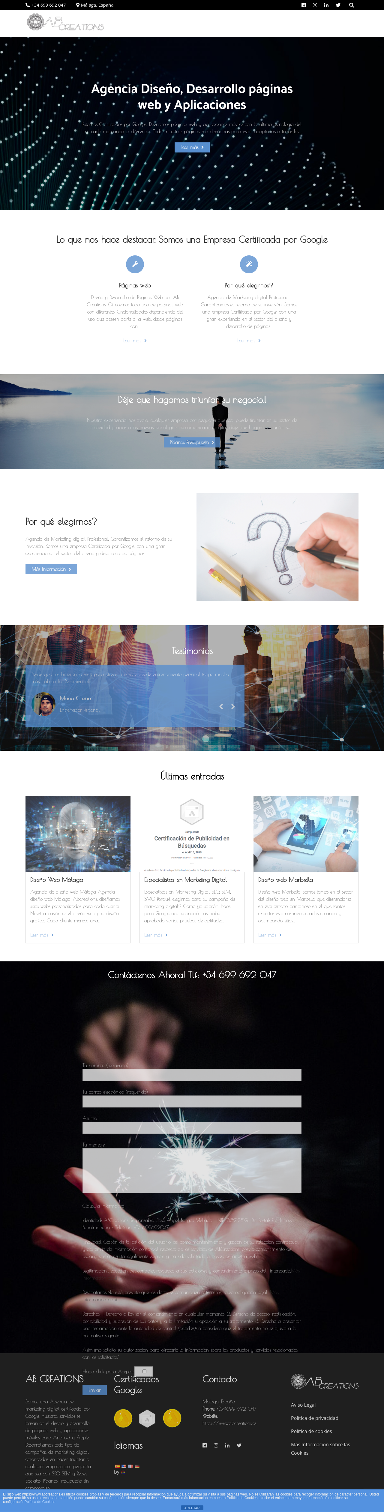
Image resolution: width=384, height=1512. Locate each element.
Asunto (192, 1315)
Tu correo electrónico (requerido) (192, 1289)
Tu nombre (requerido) (192, 1262)
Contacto (340, 23)
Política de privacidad (314, 1418)
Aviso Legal (303, 1405)
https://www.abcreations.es (229, 1423)
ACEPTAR (192, 1508)
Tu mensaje (192, 1360)
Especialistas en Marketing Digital (185, 879)
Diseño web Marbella (285, 879)
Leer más (192, 147)
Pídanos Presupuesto (192, 448)
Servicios (273, 23)
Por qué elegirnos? (226, 23)
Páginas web (135, 285)
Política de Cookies (39, 1502)
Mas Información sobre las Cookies (320, 1448)
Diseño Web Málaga (56, 879)
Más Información (51, 569)
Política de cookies (311, 1431)
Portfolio (306, 23)
